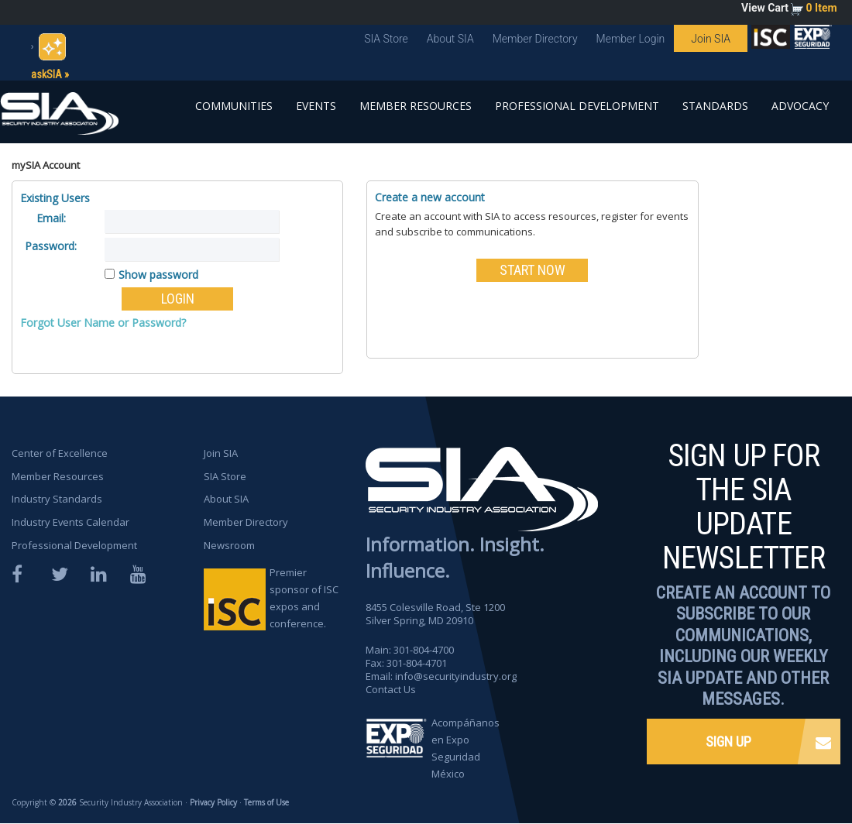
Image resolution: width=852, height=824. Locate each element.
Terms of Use (266, 802)
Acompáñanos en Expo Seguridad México (465, 748)
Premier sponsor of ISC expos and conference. (304, 597)
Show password (158, 274)
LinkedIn (100, 574)
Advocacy (800, 105)
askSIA (46, 74)
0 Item (821, 8)
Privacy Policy (213, 802)
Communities (234, 105)
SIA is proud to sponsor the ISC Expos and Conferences (770, 40)
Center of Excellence (60, 453)
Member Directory (535, 39)
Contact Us (391, 689)
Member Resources (415, 105)
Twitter (60, 574)
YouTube (139, 574)
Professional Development (577, 105)
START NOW (532, 270)
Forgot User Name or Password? (103, 322)
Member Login (630, 39)
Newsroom (229, 545)
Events (316, 105)
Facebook (21, 574)
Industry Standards (57, 499)
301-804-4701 (416, 663)
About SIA (450, 39)
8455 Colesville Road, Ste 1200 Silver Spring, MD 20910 (436, 613)
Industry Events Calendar (71, 522)
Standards (715, 105)
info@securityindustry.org (456, 676)
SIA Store (386, 39)
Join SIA (710, 39)
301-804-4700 (423, 650)
